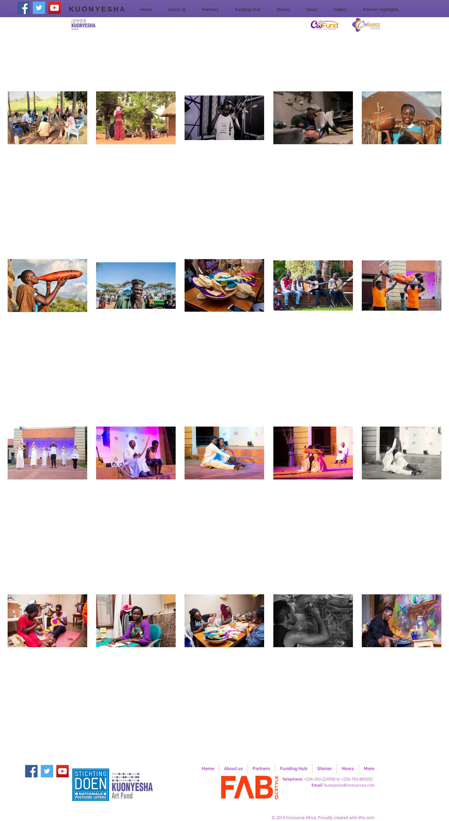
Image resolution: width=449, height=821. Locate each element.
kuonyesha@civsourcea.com (349, 785)
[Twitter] (39, 8)
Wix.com (366, 817)
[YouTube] (54, 8)
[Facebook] (23, 8)
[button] (180, 9)
